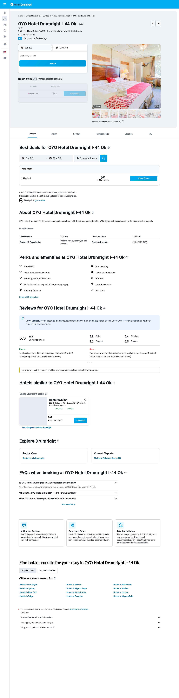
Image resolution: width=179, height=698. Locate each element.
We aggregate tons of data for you (96, 622)
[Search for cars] (4, 24)
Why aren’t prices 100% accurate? (96, 627)
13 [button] (71, 87)
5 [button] (64, 80)
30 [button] (44, 107)
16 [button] (44, 94)
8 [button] (84, 80)
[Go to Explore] (4, 36)
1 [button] (84, 73)
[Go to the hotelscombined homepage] (21, 4)
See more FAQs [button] (73, 504)
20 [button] (71, 94)
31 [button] (51, 107)
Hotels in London (125, 592)
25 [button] (58, 100)
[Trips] (4, 44)
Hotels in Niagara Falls (128, 596)
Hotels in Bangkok (79, 596)
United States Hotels (38, 16)
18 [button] (58, 94)
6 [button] (71, 80)
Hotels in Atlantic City (80, 592)
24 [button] (51, 100)
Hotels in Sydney (32, 588)
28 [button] (78, 100)
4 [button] (58, 80)
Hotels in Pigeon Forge (81, 588)
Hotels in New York (33, 592)
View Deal (85, 420)
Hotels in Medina (125, 588)
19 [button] (64, 94)
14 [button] (78, 87)
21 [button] (78, 94)
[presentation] (128, 121)
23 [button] (44, 100)
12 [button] (64, 87)
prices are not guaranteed (84, 609)
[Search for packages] (4, 30)
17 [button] (51, 94)
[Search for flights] (4, 13)
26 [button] (64, 100)
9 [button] (44, 87)
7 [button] (78, 80)
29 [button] (85, 100)
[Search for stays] (4, 19)
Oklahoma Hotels (63, 16)
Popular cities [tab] (33, 570)
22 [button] (85, 94)
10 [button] (51, 87)
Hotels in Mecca (78, 584)
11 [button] (58, 87)
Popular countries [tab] (52, 570)
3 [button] (51, 80)
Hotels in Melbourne (127, 584)
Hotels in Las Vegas (33, 584)
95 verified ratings (43, 38)
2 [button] (44, 80)
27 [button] (71, 100)
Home (25, 16)
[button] (5, 4)
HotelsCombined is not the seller (96, 617)
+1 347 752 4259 (31, 34)
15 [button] (85, 87)
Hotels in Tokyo (31, 596)
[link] (41, 427)
